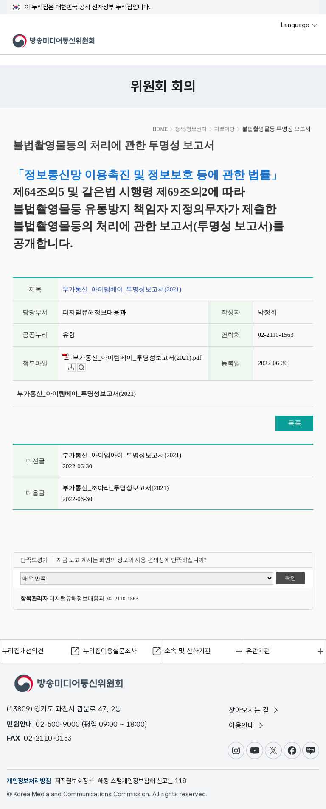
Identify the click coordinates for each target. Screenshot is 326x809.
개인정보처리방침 (29, 781)
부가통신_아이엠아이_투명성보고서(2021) (121, 455)
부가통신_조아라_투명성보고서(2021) (115, 487)
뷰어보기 (85, 367)
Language (299, 25)
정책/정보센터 (191, 129)
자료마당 (224, 129)
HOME (160, 129)
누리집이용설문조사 (110, 651)
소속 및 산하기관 (188, 651)
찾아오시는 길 (254, 710)
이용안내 (247, 725)
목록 (294, 423)
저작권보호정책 (74, 781)
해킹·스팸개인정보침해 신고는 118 (142, 781)
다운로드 (75, 367)
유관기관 (258, 651)
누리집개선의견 (23, 651)
